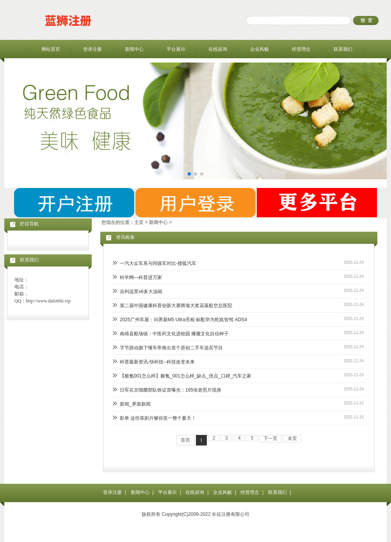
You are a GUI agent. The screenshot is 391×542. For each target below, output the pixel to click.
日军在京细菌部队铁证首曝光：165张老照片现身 (170, 390)
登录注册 (92, 49)
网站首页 (50, 49)
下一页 (270, 438)
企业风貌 (259, 49)
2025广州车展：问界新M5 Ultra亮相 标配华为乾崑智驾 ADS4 (183, 319)
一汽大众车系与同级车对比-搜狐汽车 (158, 263)
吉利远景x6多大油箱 (141, 291)
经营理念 (301, 49)
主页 (139, 222)
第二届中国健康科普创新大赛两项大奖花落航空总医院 (176, 305)
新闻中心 (134, 49)
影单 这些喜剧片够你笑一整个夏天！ (158, 418)
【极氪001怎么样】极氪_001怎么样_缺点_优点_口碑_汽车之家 (185, 376)
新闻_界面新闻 (135, 404)
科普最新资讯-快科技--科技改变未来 (157, 362)
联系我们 (343, 49)
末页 (292, 438)
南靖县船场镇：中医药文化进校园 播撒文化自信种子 (174, 333)
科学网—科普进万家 (141, 277)
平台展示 (176, 49)
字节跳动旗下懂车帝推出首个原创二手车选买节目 (171, 348)
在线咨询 (217, 49)
